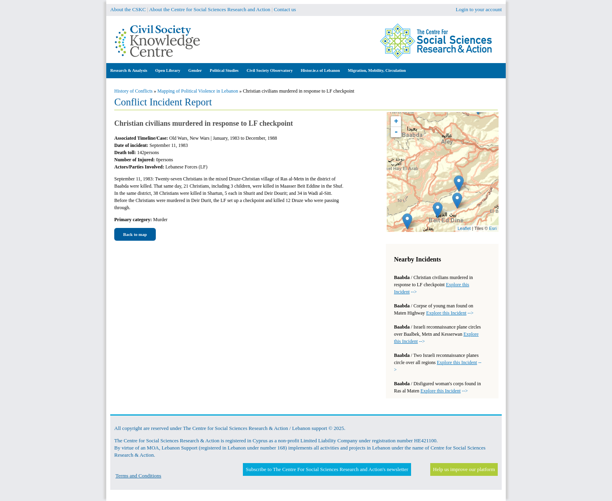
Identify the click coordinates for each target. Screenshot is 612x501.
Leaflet (464, 228)
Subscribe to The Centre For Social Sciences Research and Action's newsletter (327, 469)
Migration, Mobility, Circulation (377, 70)
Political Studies (224, 70)
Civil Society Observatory (269, 70)
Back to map (135, 234)
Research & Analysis (128, 70)
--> (449, 313)
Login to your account (479, 9)
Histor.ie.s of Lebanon (320, 70)
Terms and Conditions (138, 476)
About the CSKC (128, 9)
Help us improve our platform (464, 469)
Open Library (168, 70)
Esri (493, 228)
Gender (195, 70)
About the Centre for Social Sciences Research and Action (209, 9)
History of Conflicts (133, 91)
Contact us (285, 9)
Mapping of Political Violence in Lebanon (197, 91)
